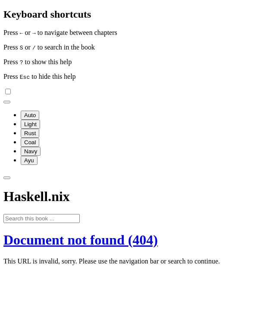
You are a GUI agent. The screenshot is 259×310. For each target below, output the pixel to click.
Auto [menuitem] (30, 115)
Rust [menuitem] (30, 133)
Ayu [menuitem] (29, 160)
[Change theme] (6, 102)
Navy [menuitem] (30, 151)
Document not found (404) (80, 240)
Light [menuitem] (30, 124)
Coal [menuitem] (30, 142)
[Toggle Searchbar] (6, 178)
